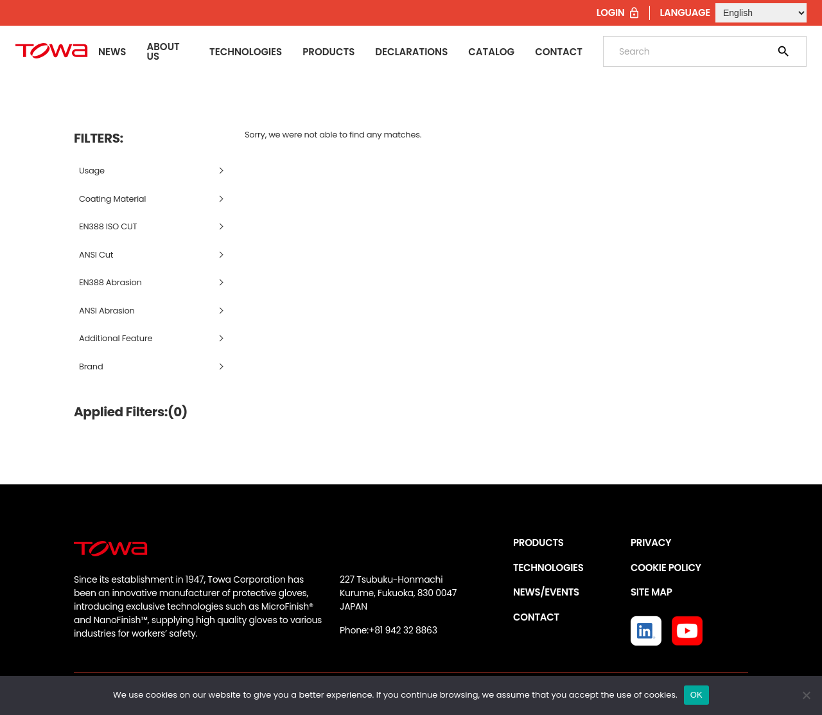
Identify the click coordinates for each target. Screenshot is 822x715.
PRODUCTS (538, 542)
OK (696, 695)
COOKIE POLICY (666, 567)
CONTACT (536, 617)
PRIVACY (651, 542)
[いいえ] (806, 695)
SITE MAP (651, 592)
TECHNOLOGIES (548, 567)
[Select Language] (761, 12)
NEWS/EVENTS (546, 592)
